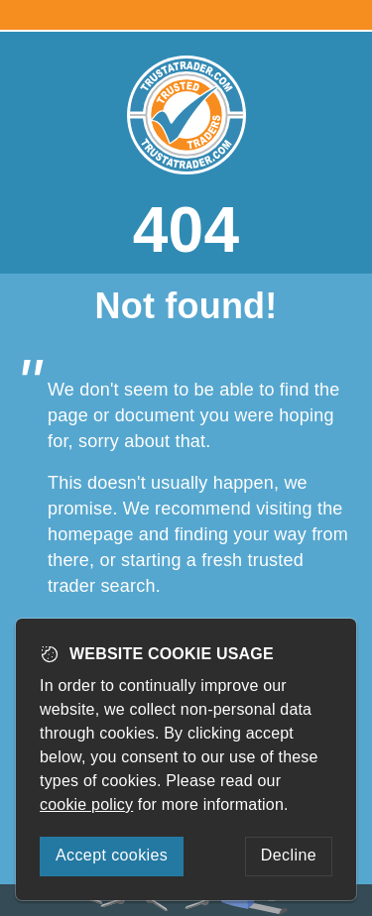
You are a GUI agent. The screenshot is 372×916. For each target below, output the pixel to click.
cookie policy (86, 804)
